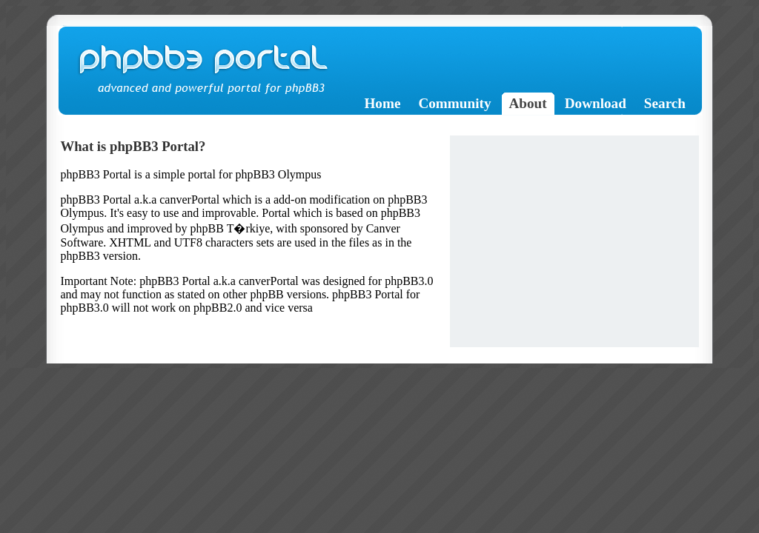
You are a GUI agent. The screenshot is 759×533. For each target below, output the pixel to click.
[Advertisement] (574, 239)
